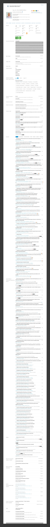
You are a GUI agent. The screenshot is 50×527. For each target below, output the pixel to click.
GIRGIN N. (17, 267)
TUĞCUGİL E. (24, 377)
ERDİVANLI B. (20, 204)
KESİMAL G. (20, 371)
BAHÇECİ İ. (25, 224)
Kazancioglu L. (17, 252)
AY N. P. (24, 172)
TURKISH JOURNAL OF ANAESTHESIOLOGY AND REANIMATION (22, 253)
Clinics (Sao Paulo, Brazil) (18, 268)
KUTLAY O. (28, 267)
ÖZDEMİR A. (26, 204)
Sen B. (18, 140)
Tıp (21, 81)
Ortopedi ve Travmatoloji (19, 88)
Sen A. (24, 252)
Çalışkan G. (29, 172)
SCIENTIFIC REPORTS (18, 141)
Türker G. (19, 271)
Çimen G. (17, 306)
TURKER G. (21, 267)
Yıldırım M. (29, 256)
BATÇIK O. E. (17, 221)
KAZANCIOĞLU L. (20, 191)
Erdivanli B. (22, 252)
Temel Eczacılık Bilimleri (29, 88)
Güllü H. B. (24, 235)
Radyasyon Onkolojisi (32, 87)
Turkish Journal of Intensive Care (19, 205)
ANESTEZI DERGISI (17, 272)
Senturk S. (26, 256)
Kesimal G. (17, 176)
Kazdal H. (17, 123)
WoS (21, 78)
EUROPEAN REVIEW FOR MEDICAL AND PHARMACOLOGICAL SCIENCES (23, 168)
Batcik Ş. (20, 252)
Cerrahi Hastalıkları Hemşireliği (19, 92)
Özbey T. (29, 271)
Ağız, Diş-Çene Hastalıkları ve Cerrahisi (20, 90)
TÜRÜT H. (18, 374)
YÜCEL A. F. (28, 418)
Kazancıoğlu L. (19, 113)
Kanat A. (19, 256)
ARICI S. (19, 267)
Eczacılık (23, 88)
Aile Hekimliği (36, 85)
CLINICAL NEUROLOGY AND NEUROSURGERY (20, 222)
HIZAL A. (32, 204)
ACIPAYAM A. (21, 374)
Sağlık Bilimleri (18, 81)
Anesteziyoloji (30, 81)
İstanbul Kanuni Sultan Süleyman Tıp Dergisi (20, 192)
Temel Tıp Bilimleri (34, 81)
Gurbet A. (22, 271)
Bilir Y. (16, 280)
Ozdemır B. (24, 256)
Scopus (24, 78)
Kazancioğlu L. (17, 346)
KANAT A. (19, 221)
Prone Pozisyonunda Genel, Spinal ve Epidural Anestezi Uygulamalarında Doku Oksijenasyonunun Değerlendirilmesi (28, 52)
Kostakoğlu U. (27, 235)
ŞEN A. (19, 377)
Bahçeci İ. (20, 157)
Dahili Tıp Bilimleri (18, 83)
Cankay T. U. (22, 221)
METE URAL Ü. (25, 408)
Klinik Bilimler (38, 88)
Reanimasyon (27, 83)
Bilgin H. (29, 167)
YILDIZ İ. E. (23, 329)
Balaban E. (18, 280)
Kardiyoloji (24, 87)
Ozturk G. (25, 221)
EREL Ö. (27, 224)
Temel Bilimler (23, 83)
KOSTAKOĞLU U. (17, 329)
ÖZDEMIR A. (23, 405)
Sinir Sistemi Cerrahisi (39, 87)
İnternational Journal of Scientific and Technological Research (22, 236)
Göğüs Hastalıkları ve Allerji (19, 87)
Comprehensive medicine (18, 158)
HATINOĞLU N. (29, 371)
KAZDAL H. (24, 204)
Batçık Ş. (16, 113)
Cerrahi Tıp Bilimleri (24, 81)
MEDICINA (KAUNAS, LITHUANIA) (19, 154)
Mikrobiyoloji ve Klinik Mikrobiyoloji (20, 85)
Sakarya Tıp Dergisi (18, 196)
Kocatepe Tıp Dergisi (18, 177)
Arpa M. (16, 140)
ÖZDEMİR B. (21, 401)
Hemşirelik (33, 90)
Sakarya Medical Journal (18, 240)
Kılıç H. (23, 140)
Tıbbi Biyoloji (32, 85)
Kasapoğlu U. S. (19, 172)
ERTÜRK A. (33, 329)
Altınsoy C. (26, 195)
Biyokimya (36, 83)
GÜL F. (16, 172)
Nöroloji (28, 87)
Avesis (17, 78)
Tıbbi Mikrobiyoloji (27, 85)
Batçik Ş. (20, 346)
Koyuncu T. (17, 128)
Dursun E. (26, 252)
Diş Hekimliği (34, 88)
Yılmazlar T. (24, 271)
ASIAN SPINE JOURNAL (18, 257)
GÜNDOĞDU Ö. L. (29, 408)
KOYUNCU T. (29, 204)
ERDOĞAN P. (30, 329)
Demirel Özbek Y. (23, 195)
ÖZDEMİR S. (20, 329)
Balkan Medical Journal (18, 173)
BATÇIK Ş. (17, 191)
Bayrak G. (27, 271)
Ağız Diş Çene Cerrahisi (28, 90)
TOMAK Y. (25, 434)
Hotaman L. (26, 267)
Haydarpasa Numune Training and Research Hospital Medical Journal (23, 209)
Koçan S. (16, 195)
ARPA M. (23, 224)
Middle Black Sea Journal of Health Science (20, 225)
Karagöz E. (17, 311)
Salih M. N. (17, 301)
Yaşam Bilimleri (32, 83)
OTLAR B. (23, 267)
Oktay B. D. (27, 172)
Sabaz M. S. (22, 172)
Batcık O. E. (21, 256)
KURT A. (16, 374)
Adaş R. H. (17, 296)
